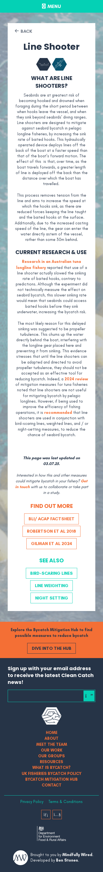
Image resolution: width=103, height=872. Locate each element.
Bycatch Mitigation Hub (51, 779)
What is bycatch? (51, 767)
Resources (51, 761)
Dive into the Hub (51, 648)
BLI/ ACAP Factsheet (51, 518)
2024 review (76, 378)
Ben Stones (67, 860)
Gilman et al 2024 (51, 543)
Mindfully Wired (77, 854)
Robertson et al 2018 (51, 531)
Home (51, 732)
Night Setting (51, 598)
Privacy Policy (31, 801)
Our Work (51, 750)
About (51, 738)
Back (26, 31)
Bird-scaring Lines (51, 573)
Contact (52, 785)
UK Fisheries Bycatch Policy (52, 773)
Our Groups (51, 755)
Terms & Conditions (65, 801)
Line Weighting (51, 585)
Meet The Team (51, 744)
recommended (58, 412)
